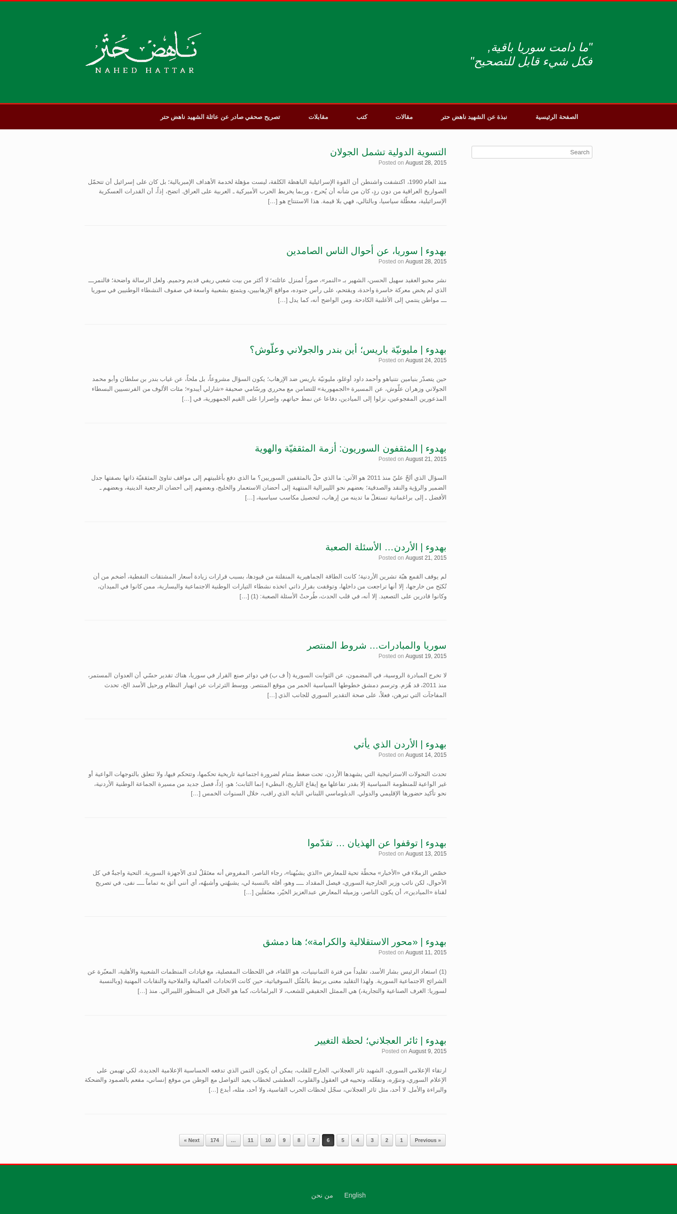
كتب (361, 116)
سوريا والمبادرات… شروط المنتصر (377, 645)
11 (250, 1140)
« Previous (428, 1140)
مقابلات (318, 116)
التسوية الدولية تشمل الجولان (388, 152)
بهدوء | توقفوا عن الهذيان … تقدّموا (377, 843)
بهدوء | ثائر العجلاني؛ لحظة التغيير (381, 1040)
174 (214, 1140)
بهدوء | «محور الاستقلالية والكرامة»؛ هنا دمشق (355, 941)
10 (268, 1140)
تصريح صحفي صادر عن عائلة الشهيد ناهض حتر (220, 116)
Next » (191, 1140)
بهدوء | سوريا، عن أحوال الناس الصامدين (366, 251)
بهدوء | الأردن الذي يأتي (400, 744)
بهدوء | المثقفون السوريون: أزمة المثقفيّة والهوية (351, 448)
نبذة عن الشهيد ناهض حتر (474, 116)
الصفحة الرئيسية (556, 116)
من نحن (322, 1195)
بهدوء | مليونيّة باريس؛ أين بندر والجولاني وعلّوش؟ (348, 349)
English (355, 1195)
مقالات (404, 116)
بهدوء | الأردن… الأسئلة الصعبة (385, 547)
